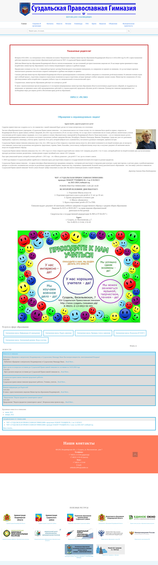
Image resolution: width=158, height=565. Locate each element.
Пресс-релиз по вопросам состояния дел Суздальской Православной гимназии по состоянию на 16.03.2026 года (41, 367)
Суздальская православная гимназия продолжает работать (23, 377)
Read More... (70, 362)
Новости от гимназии (10, 354)
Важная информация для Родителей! (15, 387)
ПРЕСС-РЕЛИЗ (79, 97)
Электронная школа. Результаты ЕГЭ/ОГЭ (130, 333)
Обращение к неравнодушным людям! (79, 117)
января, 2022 (9, 414)
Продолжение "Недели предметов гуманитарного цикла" (23, 397)
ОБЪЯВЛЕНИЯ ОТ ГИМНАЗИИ (14, 419)
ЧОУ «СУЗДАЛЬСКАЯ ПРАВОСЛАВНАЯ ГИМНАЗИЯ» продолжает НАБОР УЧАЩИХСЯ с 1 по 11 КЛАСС (44, 422)
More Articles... (8, 428)
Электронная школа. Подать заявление (58, 333)
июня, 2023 (9, 412)
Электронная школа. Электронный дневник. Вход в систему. (26, 340)
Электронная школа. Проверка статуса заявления (93, 333)
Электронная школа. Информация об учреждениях (22, 333)
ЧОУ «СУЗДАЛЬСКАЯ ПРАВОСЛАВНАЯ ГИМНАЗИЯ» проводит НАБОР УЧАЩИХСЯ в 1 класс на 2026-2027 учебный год (49, 425)
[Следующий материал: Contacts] (133, 346)
